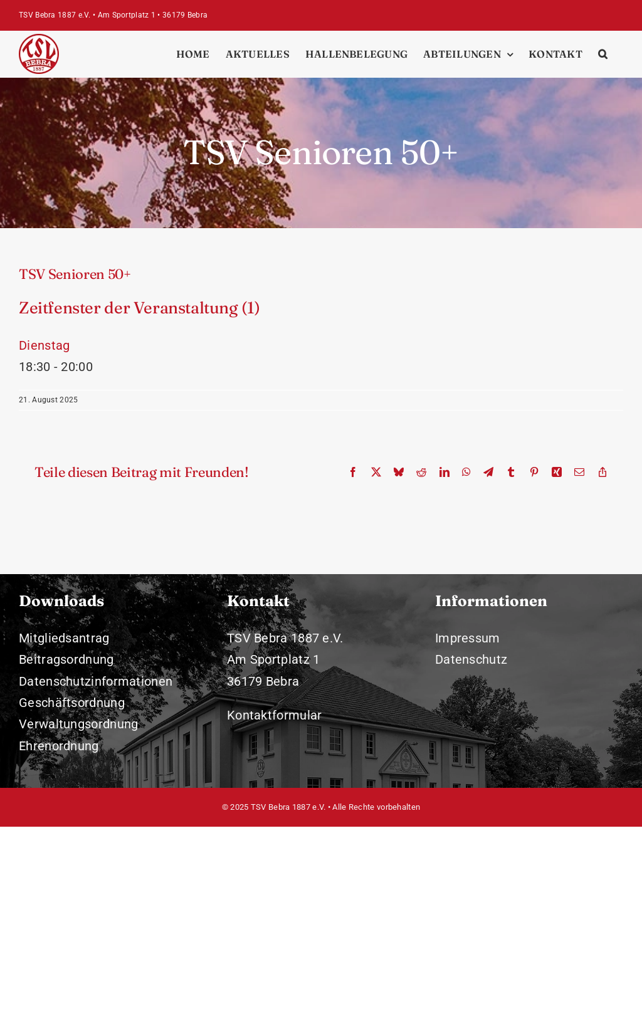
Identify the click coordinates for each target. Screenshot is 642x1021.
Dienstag (44, 345)
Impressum (467, 638)
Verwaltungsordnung (78, 723)
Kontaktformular (274, 715)
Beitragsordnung (66, 659)
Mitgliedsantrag (64, 638)
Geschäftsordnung (72, 702)
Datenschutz (471, 659)
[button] (603, 54)
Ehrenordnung (59, 745)
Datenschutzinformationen (95, 681)
